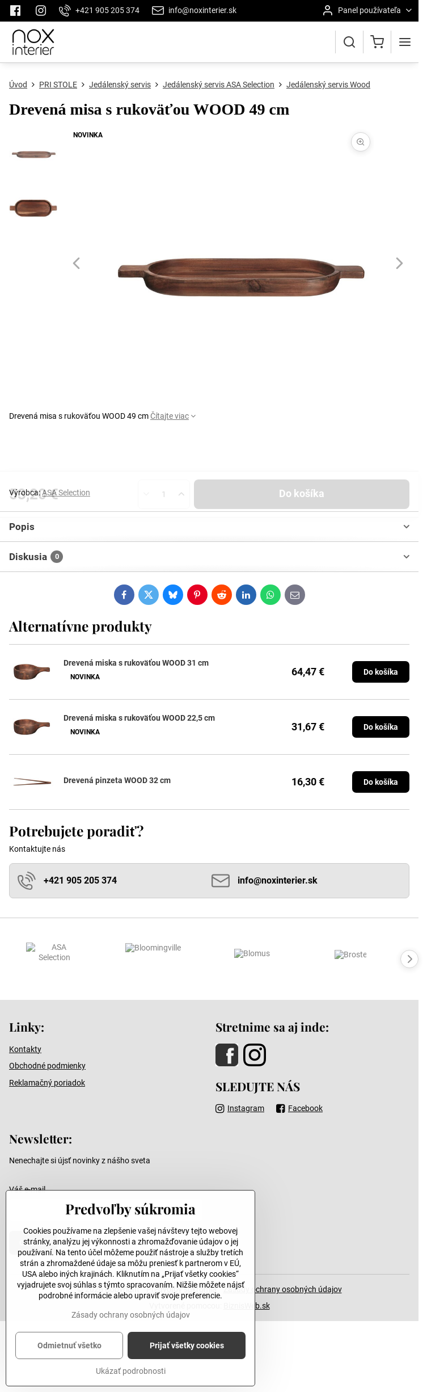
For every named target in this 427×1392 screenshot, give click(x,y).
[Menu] (404, 42)
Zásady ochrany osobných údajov (282, 1289)
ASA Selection (66, 492)
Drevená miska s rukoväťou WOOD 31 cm (136, 662)
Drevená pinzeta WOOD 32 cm (117, 780)
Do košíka (301, 454)
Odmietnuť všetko (69, 1350)
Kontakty (25, 1049)
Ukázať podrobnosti (131, 1376)
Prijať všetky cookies (187, 1350)
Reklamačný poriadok (47, 1082)
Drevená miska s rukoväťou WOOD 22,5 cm (139, 717)
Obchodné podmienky (47, 1065)
